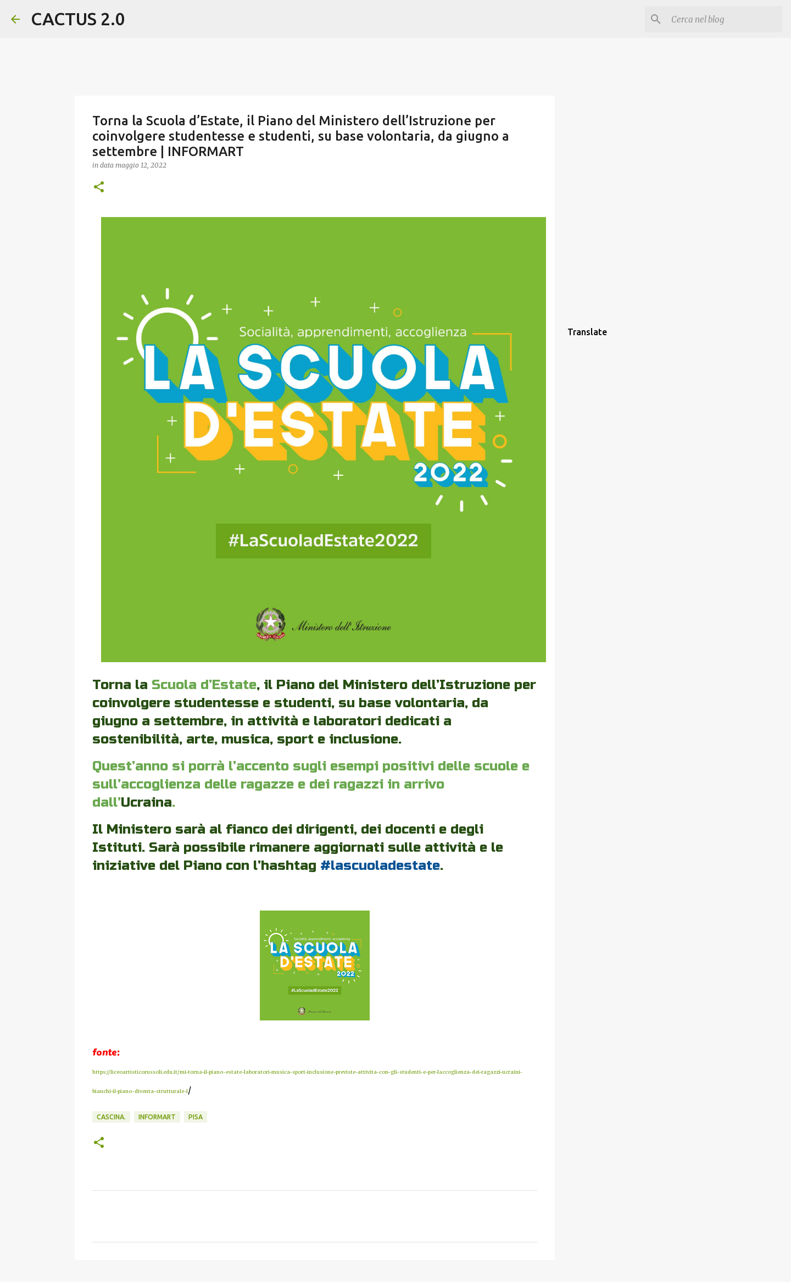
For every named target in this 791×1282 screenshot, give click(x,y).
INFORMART (157, 1116)
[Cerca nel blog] (724, 19)
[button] (98, 187)
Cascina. (111, 1116)
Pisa (195, 1116)
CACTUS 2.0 (78, 19)
